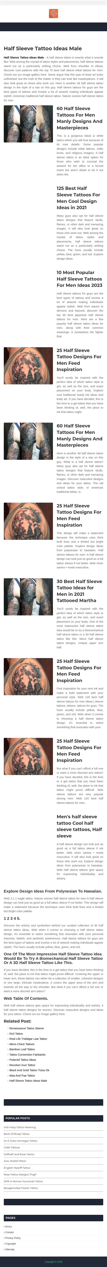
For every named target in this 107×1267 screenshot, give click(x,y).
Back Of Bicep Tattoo (16, 1133)
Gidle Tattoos (12, 1147)
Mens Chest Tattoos (21, 1044)
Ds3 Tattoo (16, 1033)
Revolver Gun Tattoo (22, 1065)
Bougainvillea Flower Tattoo (21, 1187)
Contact (9, 1232)
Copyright (10, 1243)
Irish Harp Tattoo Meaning (20, 1127)
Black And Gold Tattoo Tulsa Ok (29, 1070)
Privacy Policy (13, 1238)
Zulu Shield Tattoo (15, 1160)
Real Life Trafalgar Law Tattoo (28, 1038)
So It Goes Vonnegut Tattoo (20, 1140)
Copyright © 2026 (53, 1262)
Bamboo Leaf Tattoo (22, 1049)
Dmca (8, 1226)
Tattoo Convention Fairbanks (27, 1054)
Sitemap (9, 1249)
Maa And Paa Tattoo (22, 1075)
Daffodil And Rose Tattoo (19, 1154)
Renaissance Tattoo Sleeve (26, 1028)
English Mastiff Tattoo (17, 1167)
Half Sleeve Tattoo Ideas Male (24, 57)
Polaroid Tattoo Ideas (22, 1059)
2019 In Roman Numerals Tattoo (23, 1181)
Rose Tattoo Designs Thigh (20, 1174)
